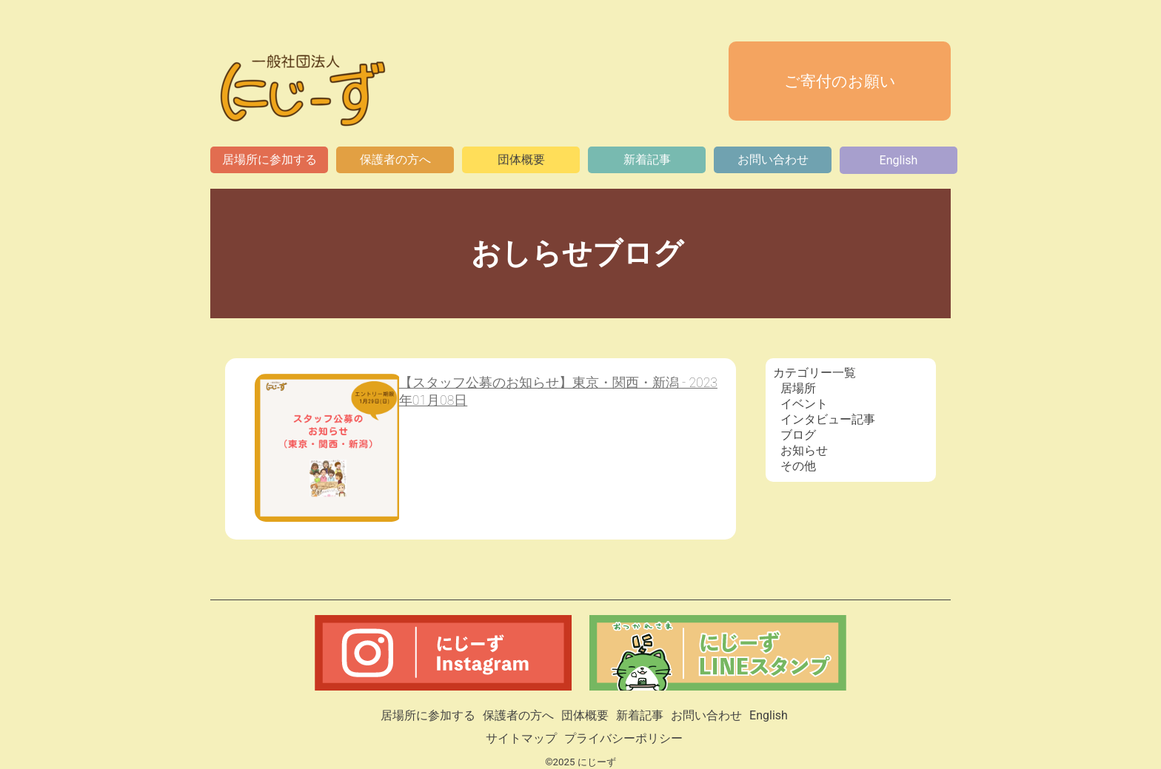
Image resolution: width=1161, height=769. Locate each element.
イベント (804, 404)
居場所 (798, 388)
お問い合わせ (773, 159)
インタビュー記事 (827, 419)
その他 (798, 466)
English (899, 160)
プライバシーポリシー (623, 738)
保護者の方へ (395, 159)
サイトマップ (521, 738)
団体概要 (521, 159)
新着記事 (647, 159)
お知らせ (804, 450)
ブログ (798, 435)
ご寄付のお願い (840, 81)
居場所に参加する (269, 159)
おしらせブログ (581, 253)
